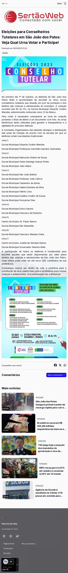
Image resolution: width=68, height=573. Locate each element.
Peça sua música (28, 544)
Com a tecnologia (10, 568)
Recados (7, 553)
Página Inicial (9, 544)
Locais (5, 53)
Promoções (8, 548)
